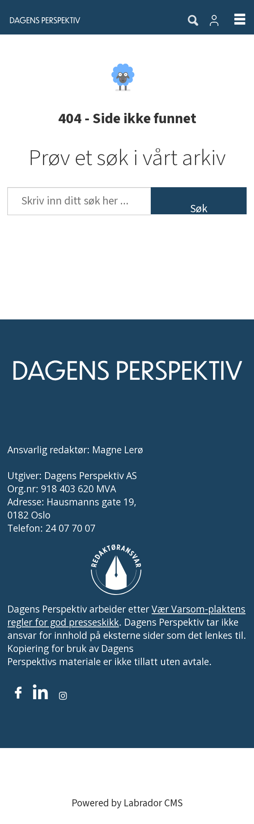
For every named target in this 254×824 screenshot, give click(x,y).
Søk (198, 207)
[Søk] (193, 21)
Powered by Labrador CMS (127, 803)
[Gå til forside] (41, 20)
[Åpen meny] (233, 20)
